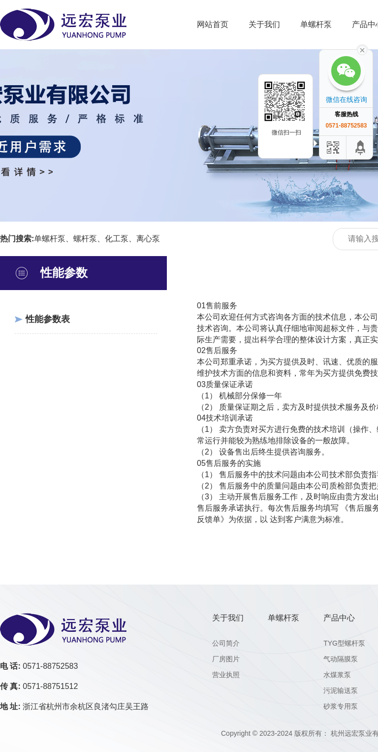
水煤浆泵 (337, 675)
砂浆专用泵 (340, 706)
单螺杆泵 (316, 24)
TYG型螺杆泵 (344, 643)
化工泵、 (120, 238)
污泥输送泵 (340, 690)
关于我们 (264, 24)
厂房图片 (226, 659)
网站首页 (212, 24)
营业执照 (226, 675)
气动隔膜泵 (340, 659)
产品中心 (339, 618)
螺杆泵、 (89, 238)
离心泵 (148, 238)
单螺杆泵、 (53, 238)
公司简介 (226, 643)
